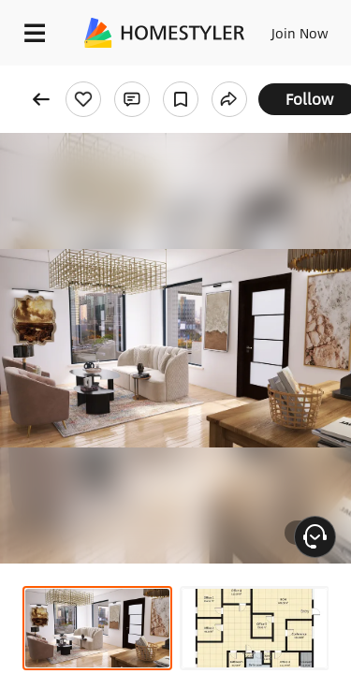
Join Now (300, 32)
